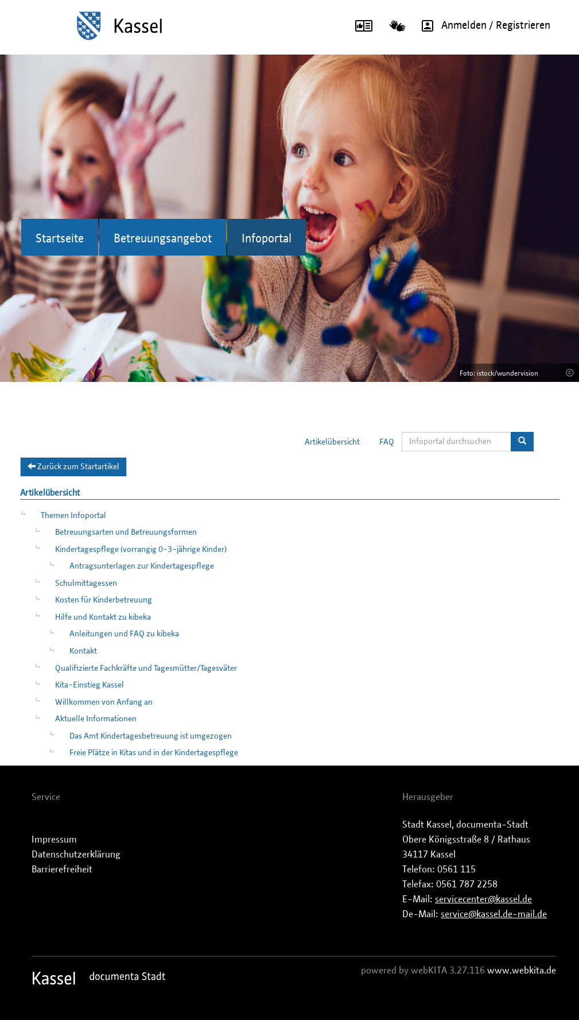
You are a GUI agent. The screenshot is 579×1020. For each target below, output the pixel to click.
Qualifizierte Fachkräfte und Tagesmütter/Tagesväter (146, 668)
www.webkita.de (521, 970)
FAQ (386, 442)
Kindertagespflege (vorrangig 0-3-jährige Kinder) (141, 550)
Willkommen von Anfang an (104, 702)
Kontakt (83, 651)
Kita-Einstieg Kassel (89, 685)
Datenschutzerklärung (76, 854)
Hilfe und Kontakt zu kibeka (103, 617)
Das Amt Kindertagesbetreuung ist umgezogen (150, 736)
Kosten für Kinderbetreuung (103, 600)
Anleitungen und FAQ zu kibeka (124, 634)
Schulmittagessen (86, 583)
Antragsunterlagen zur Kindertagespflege (141, 566)
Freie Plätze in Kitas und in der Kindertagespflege (153, 753)
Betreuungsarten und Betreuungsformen (126, 532)
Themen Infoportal (73, 516)
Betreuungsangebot (163, 239)
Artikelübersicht (332, 442)
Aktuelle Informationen (96, 719)
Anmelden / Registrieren (482, 26)
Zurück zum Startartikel (73, 466)
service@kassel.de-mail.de (494, 914)
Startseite (60, 239)
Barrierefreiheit (62, 869)
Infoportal (267, 239)
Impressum (54, 839)
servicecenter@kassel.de (483, 899)
